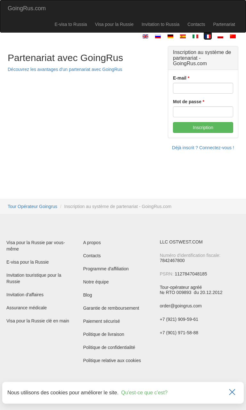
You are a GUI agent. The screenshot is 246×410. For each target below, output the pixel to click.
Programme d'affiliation (105, 268)
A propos (92, 242)
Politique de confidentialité (109, 347)
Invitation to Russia (160, 24)
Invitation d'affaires (25, 294)
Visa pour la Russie (114, 24)
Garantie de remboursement (111, 308)
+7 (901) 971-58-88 (179, 332)
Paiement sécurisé (101, 321)
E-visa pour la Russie (27, 262)
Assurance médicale (26, 307)
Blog (87, 295)
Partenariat (224, 24)
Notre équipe (96, 281)
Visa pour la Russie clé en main (37, 320)
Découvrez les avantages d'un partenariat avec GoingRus (65, 69)
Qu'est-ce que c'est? (144, 392)
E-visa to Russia (70, 24)
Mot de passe (187, 101)
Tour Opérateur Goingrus (32, 206)
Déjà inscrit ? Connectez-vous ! (203, 147)
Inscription (203, 127)
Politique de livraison (103, 334)
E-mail (179, 78)
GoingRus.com (27, 8)
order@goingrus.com (181, 305)
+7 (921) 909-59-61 (179, 319)
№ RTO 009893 (176, 292)
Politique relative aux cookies (112, 360)
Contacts (196, 24)
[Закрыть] (232, 393)
